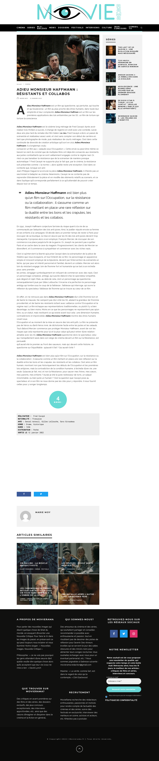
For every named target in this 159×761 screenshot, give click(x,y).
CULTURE (107, 28)
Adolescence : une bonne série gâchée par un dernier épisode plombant (128, 91)
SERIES (31, 28)
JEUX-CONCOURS (120, 28)
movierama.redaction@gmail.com (75, 665)
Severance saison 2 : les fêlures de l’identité (127, 118)
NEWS (52, 28)
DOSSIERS (63, 28)
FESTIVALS (77, 28)
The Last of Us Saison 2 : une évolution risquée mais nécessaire (128, 50)
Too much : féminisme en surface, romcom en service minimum (128, 64)
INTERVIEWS (93, 28)
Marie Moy (24, 98)
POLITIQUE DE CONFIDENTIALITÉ (121, 700)
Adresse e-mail (112, 677)
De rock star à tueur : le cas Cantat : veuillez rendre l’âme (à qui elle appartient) (128, 104)
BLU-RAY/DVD (42, 28)
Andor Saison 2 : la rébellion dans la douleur (128, 77)
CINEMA (21, 28)
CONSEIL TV (133, 28)
